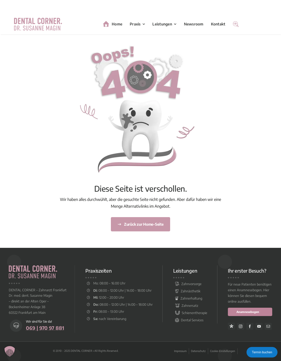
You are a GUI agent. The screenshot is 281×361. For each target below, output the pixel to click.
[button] (9, 351)
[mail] (268, 326)
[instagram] (240, 326)
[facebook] (249, 326)
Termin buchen (262, 352)
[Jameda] (231, 326)
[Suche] (236, 24)
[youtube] (259, 326)
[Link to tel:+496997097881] (16, 326)
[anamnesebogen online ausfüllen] (250, 312)
